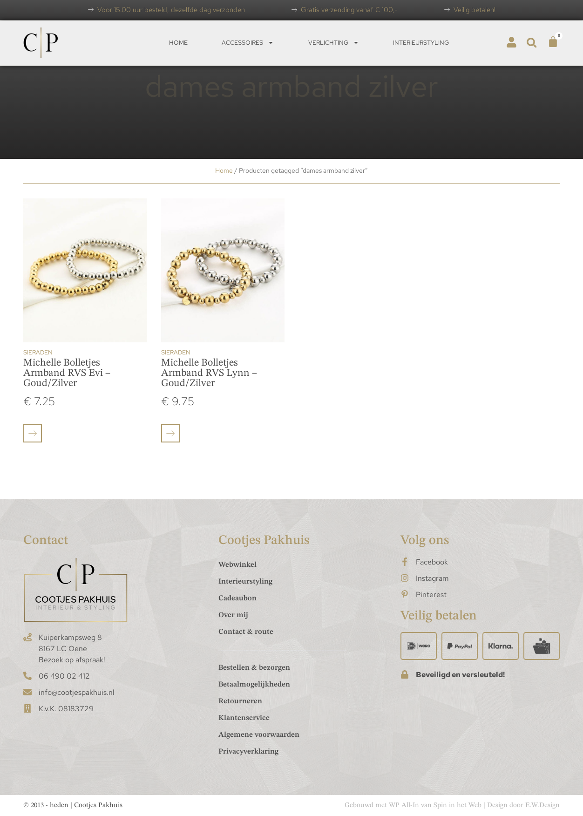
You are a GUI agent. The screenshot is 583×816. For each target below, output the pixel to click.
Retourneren (240, 701)
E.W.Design (542, 805)
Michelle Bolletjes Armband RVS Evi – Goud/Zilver (66, 373)
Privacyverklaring (248, 751)
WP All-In (404, 805)
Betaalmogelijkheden (254, 684)
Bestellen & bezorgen (254, 668)
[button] (531, 42)
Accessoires (248, 42)
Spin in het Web (457, 805)
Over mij (233, 615)
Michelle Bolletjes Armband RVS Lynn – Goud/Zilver (209, 373)
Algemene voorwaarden (258, 735)
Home (178, 43)
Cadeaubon (237, 598)
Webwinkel (237, 565)
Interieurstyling (421, 43)
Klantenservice (244, 718)
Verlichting (333, 42)
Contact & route (245, 632)
